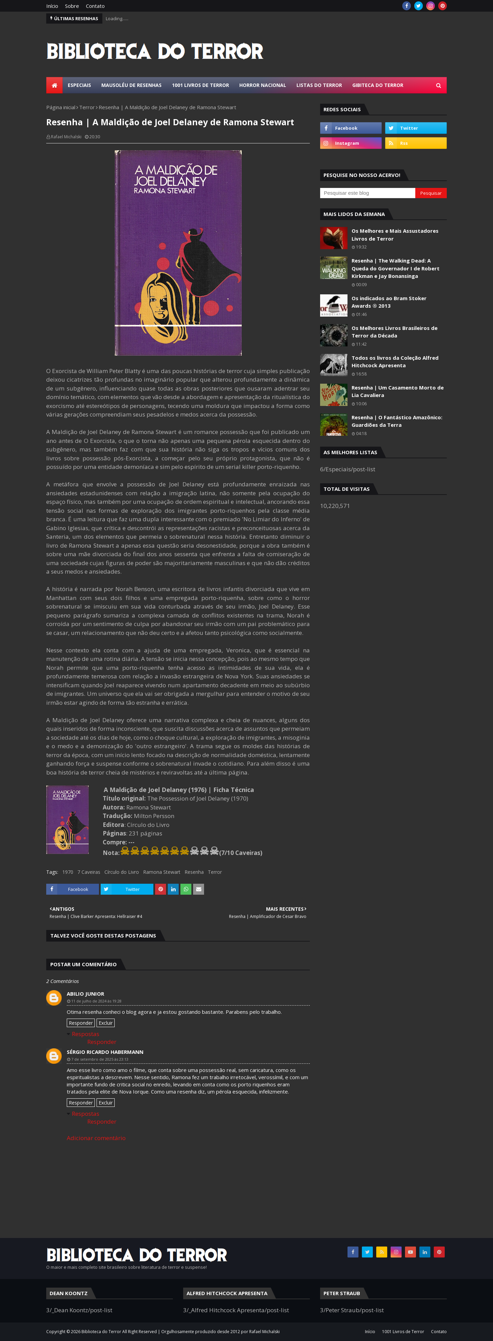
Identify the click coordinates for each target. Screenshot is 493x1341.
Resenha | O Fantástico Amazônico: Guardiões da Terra (397, 421)
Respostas (85, 1034)
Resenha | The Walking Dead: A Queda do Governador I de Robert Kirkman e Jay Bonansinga (396, 268)
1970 (67, 872)
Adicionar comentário (96, 1138)
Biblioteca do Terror (101, 1331)
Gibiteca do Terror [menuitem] (377, 85)
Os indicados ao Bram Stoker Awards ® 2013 (389, 302)
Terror (87, 107)
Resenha (194, 872)
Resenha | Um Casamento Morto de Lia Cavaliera (398, 391)
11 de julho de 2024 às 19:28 (96, 1001)
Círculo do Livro (121, 872)
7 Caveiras (88, 872)
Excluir (106, 1023)
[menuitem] (54, 85)
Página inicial (60, 107)
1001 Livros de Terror (403, 1331)
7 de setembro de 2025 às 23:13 (99, 1059)
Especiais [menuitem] (79, 85)
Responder (81, 1023)
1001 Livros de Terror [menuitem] (200, 85)
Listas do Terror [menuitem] (319, 85)
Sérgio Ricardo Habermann (105, 1051)
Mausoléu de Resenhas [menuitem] (131, 85)
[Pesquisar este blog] (367, 193)
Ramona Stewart (161, 872)
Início (52, 5)
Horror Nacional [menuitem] (262, 85)
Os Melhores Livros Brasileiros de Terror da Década (395, 331)
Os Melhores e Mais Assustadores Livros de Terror (395, 234)
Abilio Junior (85, 993)
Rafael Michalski (66, 137)
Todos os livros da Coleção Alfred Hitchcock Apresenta (395, 361)
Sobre (72, 5)
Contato (95, 5)
